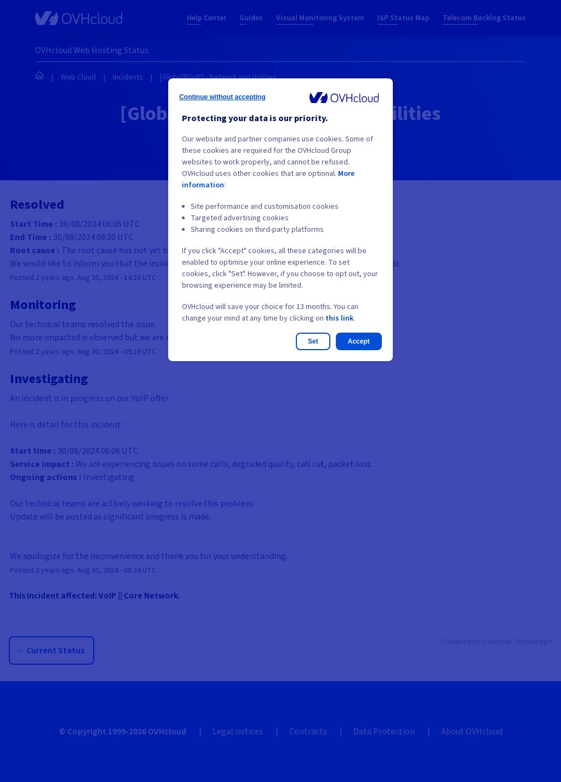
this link (339, 318)
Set (313, 341)
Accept (359, 341)
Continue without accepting (222, 97)
